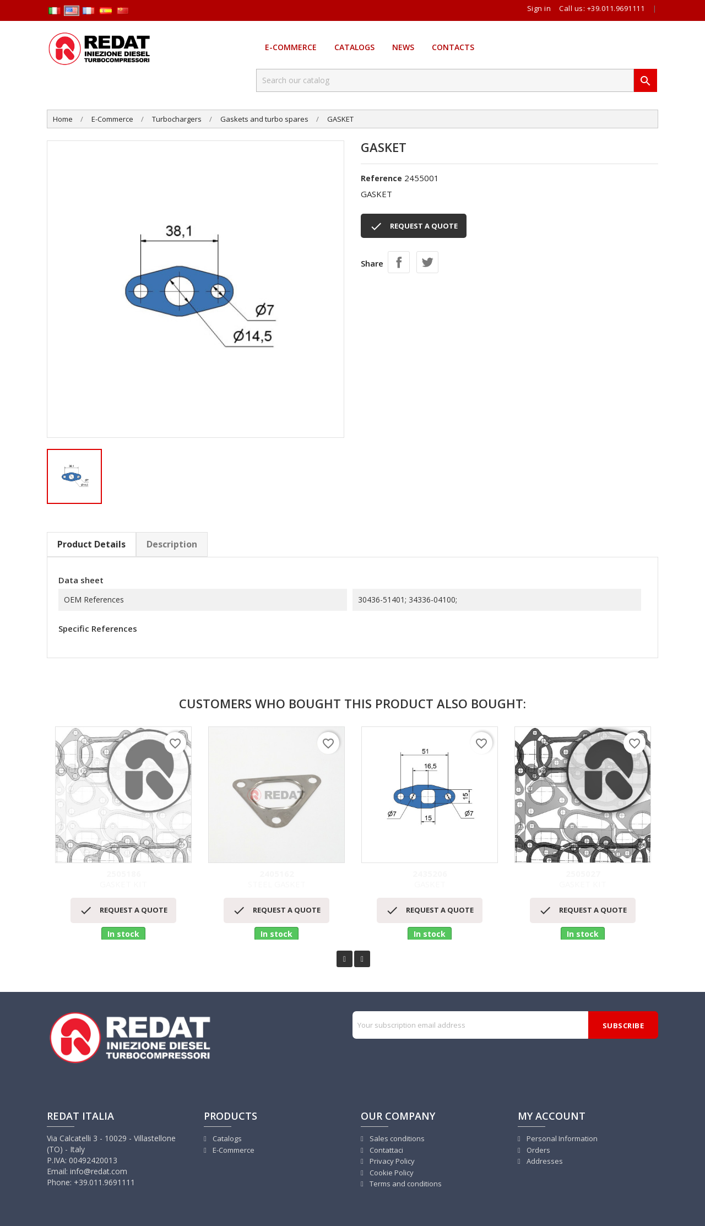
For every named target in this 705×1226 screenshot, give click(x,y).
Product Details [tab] (91, 544)
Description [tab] (172, 544)
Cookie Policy (391, 1173)
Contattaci (385, 1150)
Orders (537, 1150)
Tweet (427, 262)
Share (399, 262)
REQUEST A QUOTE (414, 226)
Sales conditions (396, 1138)
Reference (381, 178)
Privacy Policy (391, 1161)
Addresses (544, 1161)
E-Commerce (291, 47)
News (403, 47)
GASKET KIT (123, 879)
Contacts (453, 47)
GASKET (429, 879)
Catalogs (354, 47)
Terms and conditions (405, 1184)
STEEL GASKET (276, 879)
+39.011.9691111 (616, 8)
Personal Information (561, 1138)
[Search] (445, 80)
